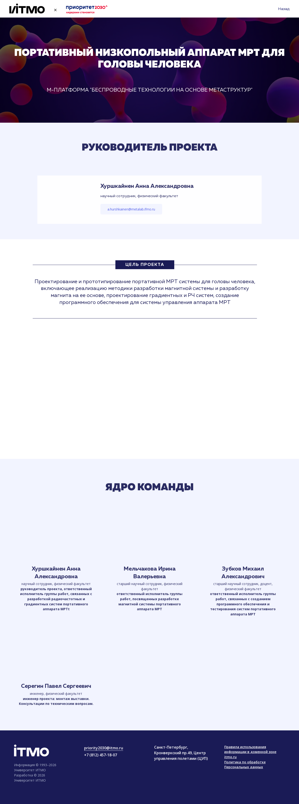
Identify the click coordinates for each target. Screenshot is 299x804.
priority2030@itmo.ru (103, 747)
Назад (284, 9)
